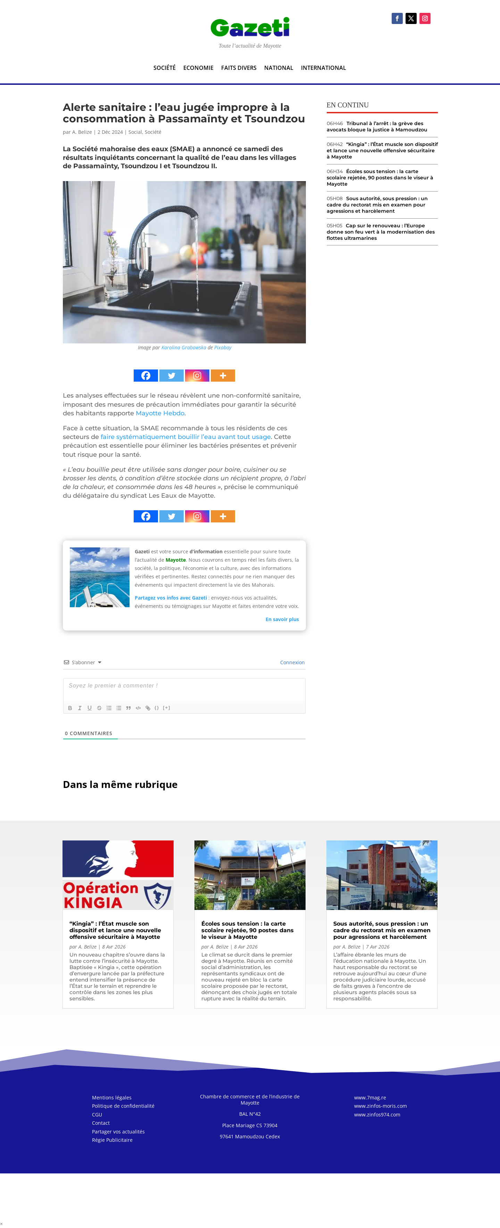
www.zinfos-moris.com (380, 1107)
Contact (101, 1124)
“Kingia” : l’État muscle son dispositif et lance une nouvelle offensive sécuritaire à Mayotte (382, 150)
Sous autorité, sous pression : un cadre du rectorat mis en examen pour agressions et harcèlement (377, 204)
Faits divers (239, 68)
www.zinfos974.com (377, 1115)
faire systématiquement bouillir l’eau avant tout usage (185, 437)
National (278, 68)
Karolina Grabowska (183, 347)
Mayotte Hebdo (160, 413)
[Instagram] (197, 375)
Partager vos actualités (118, 1132)
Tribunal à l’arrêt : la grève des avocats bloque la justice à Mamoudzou (377, 126)
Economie (198, 68)
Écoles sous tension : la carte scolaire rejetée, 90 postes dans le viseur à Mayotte (380, 177)
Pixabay (222, 347)
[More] (223, 375)
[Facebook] (146, 375)
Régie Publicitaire (112, 1141)
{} (157, 707)
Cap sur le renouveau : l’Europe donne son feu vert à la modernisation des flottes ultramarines (381, 231)
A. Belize (82, 132)
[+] (166, 707)
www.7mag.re (370, 1098)
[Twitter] (171, 375)
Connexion (292, 662)
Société (164, 68)
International (323, 68)
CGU (97, 1115)
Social (135, 132)
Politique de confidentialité (123, 1107)
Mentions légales (112, 1098)
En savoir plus (282, 619)
